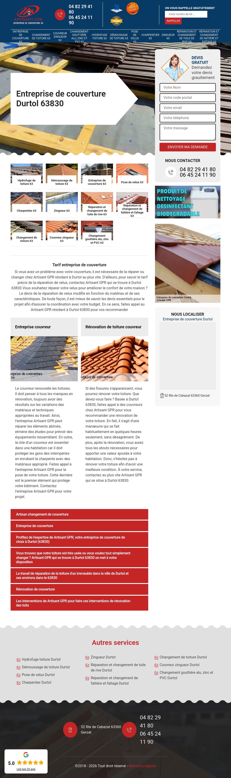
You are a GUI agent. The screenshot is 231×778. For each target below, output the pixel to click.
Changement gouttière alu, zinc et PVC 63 (79, 36)
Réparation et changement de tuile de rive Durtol (118, 667)
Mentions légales (142, 766)
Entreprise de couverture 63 (20, 36)
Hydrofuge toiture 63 (99, 36)
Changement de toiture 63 (41, 36)
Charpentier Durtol (36, 682)
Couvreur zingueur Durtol (179, 665)
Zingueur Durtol (103, 657)
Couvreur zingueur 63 (60, 37)
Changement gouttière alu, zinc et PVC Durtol (186, 675)
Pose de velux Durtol (38, 675)
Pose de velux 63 (135, 36)
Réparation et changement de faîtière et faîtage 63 (209, 36)
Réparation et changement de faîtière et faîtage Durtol (114, 680)
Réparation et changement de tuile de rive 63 (187, 36)
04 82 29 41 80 (81, 9)
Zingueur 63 (168, 36)
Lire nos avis (26, 769)
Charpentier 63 (150, 36)
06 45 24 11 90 (81, 20)
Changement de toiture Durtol (183, 657)
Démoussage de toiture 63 (119, 36)
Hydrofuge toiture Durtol (41, 659)
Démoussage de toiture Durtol (46, 667)
